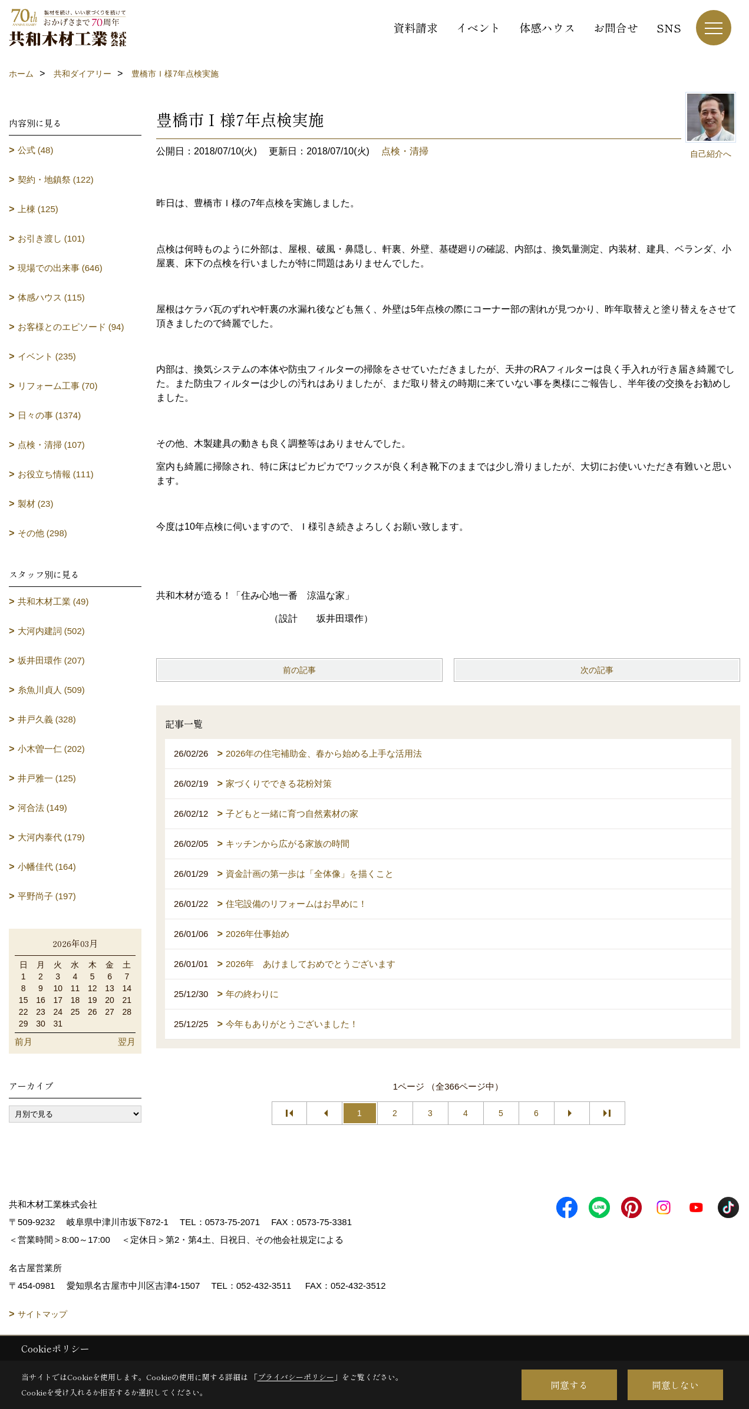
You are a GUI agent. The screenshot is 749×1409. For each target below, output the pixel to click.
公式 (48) (36, 150)
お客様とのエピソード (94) (71, 327)
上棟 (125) (38, 209)
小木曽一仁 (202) (51, 749)
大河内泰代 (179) (51, 837)
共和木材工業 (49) (53, 601)
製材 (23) (36, 504)
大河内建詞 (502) (51, 631)
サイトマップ (42, 1314)
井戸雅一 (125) (47, 778)
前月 (23, 1042)
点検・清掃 (404, 151)
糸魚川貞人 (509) (51, 690)
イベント (478, 27)
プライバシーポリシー (296, 1376)
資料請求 (415, 27)
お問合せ (615, 27)
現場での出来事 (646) (60, 268)
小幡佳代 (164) (47, 867)
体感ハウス (547, 27)
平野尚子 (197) (47, 896)
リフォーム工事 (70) (58, 386)
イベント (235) (47, 356)
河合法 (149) (42, 808)
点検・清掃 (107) (51, 445)
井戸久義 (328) (47, 719)
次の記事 (596, 670)
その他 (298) (42, 533)
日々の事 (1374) (49, 415)
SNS (668, 27)
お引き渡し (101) (51, 238)
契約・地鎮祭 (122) (56, 179)
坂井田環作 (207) (51, 660)
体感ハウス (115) (51, 297)
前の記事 (299, 670)
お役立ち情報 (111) (56, 474)
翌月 (127, 1042)
